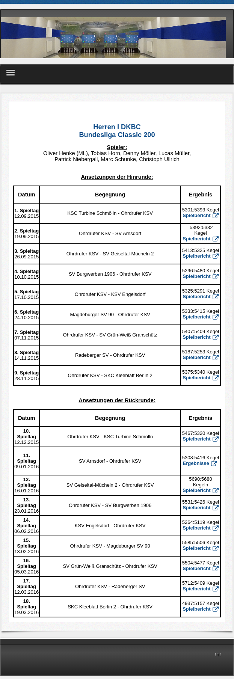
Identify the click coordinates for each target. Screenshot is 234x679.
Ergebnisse (200, 463)
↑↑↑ (218, 653)
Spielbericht (200, 256)
